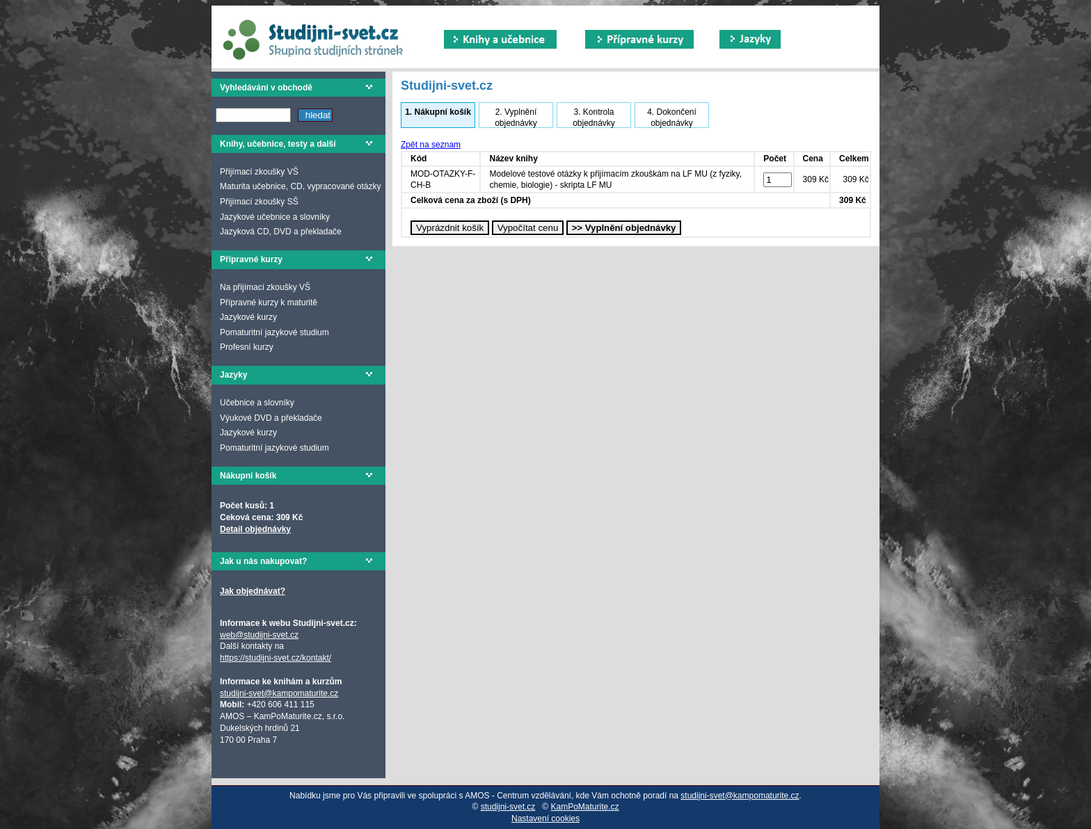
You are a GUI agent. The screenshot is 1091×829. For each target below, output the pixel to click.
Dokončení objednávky (671, 117)
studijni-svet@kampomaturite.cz (279, 693)
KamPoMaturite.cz (585, 807)
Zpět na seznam (431, 145)
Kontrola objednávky (594, 117)
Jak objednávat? (252, 591)
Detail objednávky (255, 529)
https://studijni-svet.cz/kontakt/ (275, 658)
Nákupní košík (438, 112)
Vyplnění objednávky (516, 117)
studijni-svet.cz (508, 807)
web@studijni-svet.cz (259, 635)
